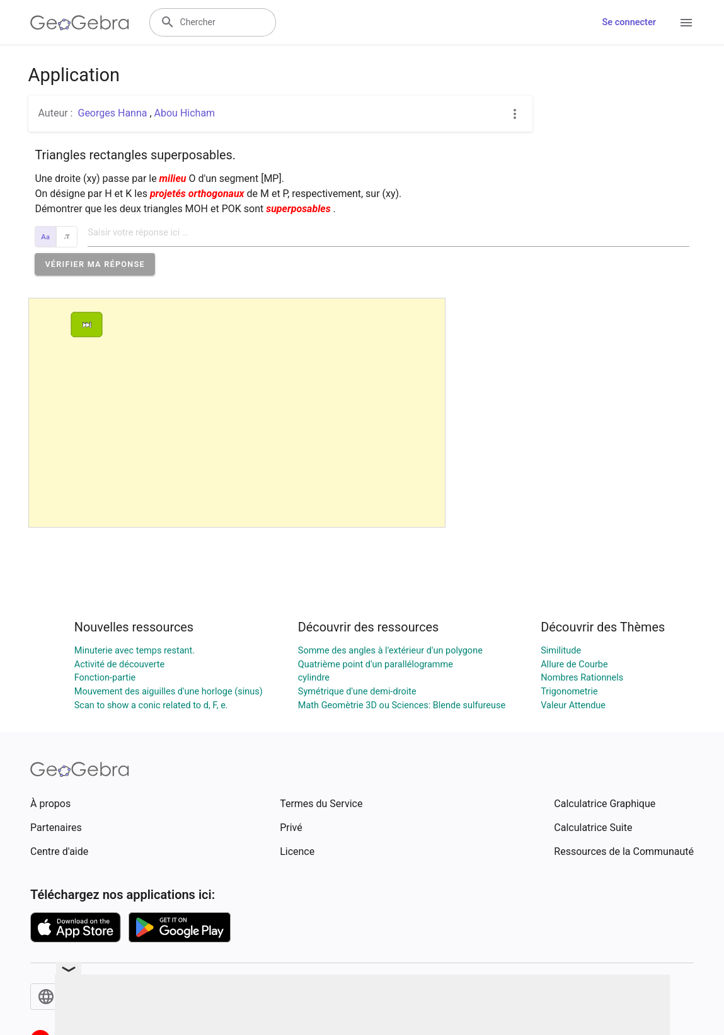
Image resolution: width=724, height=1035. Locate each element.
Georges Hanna (113, 113)
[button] (95, 264)
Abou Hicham (184, 113)
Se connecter (629, 22)
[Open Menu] (686, 22)
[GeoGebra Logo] (79, 22)
